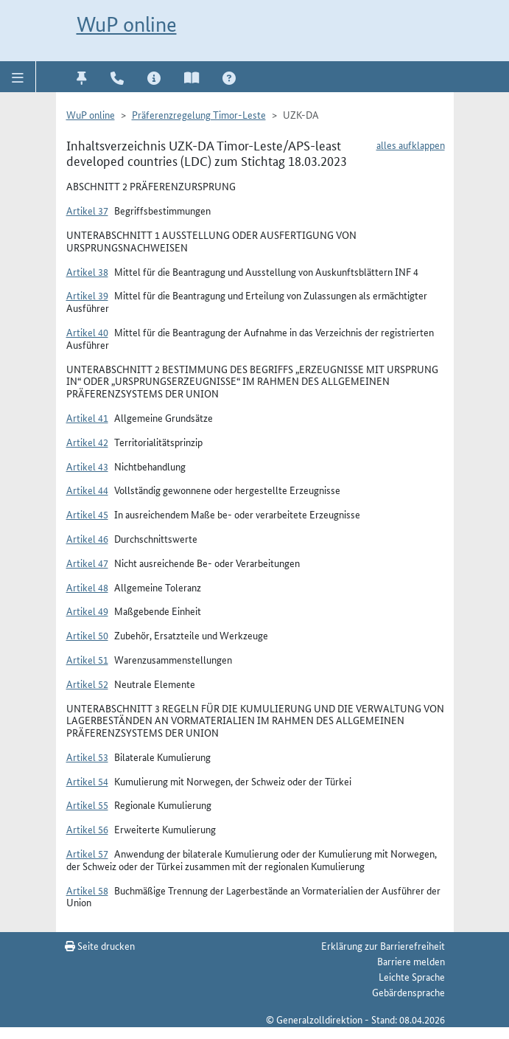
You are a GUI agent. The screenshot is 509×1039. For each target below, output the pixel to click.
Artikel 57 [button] (87, 853)
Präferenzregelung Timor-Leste (199, 114)
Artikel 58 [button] (87, 890)
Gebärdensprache (408, 991)
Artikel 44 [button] (87, 489)
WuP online (127, 24)
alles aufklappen (410, 144)
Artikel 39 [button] (87, 295)
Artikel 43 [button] (87, 466)
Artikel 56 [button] (87, 828)
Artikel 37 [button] (87, 210)
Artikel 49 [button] (87, 610)
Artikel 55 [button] (87, 804)
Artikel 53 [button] (87, 756)
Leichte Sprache (412, 976)
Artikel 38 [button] (87, 271)
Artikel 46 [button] (87, 538)
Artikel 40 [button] (87, 331)
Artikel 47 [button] (87, 562)
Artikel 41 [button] (87, 417)
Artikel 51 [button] (87, 659)
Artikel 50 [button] (87, 635)
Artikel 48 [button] (87, 587)
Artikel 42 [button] (87, 441)
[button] (18, 76)
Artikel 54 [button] (87, 781)
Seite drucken (100, 945)
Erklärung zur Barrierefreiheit (383, 945)
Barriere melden (411, 960)
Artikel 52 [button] (87, 683)
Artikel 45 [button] (87, 514)
